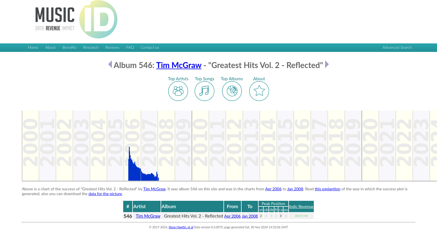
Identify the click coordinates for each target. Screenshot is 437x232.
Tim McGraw (178, 65)
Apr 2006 (273, 188)
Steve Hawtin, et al (181, 227)
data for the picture (105, 193)
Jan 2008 (295, 188)
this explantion (327, 188)
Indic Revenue (301, 206)
